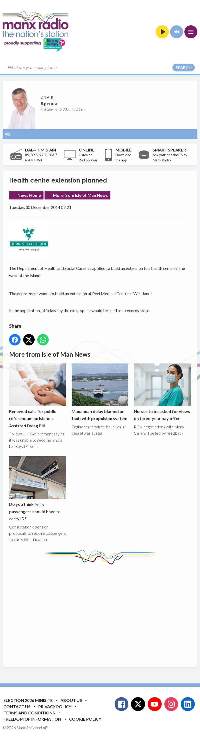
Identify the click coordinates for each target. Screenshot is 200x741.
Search (184, 67)
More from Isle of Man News (80, 195)
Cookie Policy (85, 718)
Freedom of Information (32, 718)
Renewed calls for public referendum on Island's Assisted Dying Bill (37, 395)
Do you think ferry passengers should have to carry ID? (37, 488)
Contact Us (16, 706)
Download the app (123, 157)
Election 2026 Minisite (28, 700)
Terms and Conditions (29, 712)
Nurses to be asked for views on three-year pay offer (162, 392)
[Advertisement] (104, 611)
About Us (71, 700)
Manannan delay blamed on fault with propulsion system (100, 392)
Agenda (48, 103)
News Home (29, 195)
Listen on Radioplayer (88, 157)
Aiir (45, 727)
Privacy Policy (54, 706)
